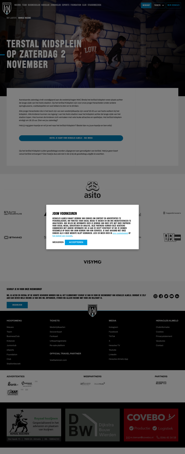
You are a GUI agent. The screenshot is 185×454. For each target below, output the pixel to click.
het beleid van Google (62, 236)
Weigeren (58, 242)
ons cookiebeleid (120, 233)
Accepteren (76, 242)
